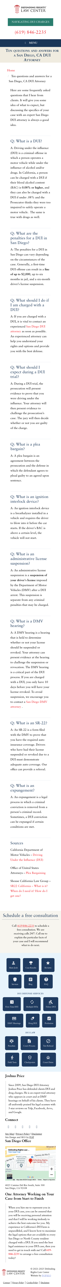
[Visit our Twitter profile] (15, 1127)
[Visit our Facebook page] (8, 1127)
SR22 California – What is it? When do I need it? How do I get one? (29, 891)
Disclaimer (37, 1134)
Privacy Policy (23, 1134)
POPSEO (46, 1276)
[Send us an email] (36, 1127)
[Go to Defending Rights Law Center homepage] (30, 9)
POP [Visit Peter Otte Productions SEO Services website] (31, 1137)
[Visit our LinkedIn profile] (22, 1127)
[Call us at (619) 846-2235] (30, 32)
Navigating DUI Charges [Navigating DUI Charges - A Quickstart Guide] (30, 22)
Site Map (9, 1134)
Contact (6, 1283)
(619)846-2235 (25, 926)
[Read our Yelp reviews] (29, 1127)
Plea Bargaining (36, 873)
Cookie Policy (32, 1283)
